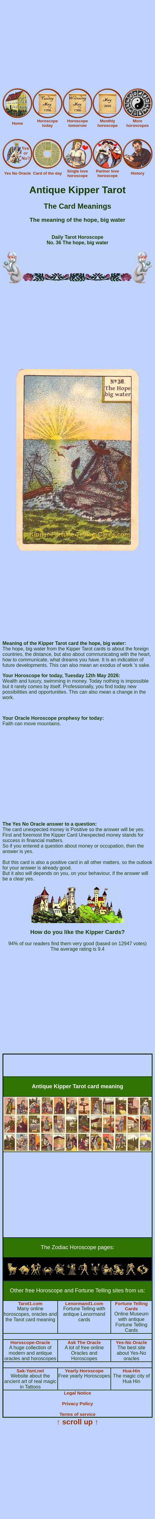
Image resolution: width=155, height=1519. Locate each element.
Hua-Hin (131, 1370)
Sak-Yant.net (30, 1370)
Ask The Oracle (84, 1342)
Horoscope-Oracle (30, 1342)
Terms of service (77, 1414)
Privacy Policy (77, 1403)
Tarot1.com (30, 1303)
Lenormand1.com (84, 1303)
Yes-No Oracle (131, 1342)
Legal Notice (77, 1392)
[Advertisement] (77, 45)
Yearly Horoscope (84, 1370)
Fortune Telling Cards (131, 1306)
